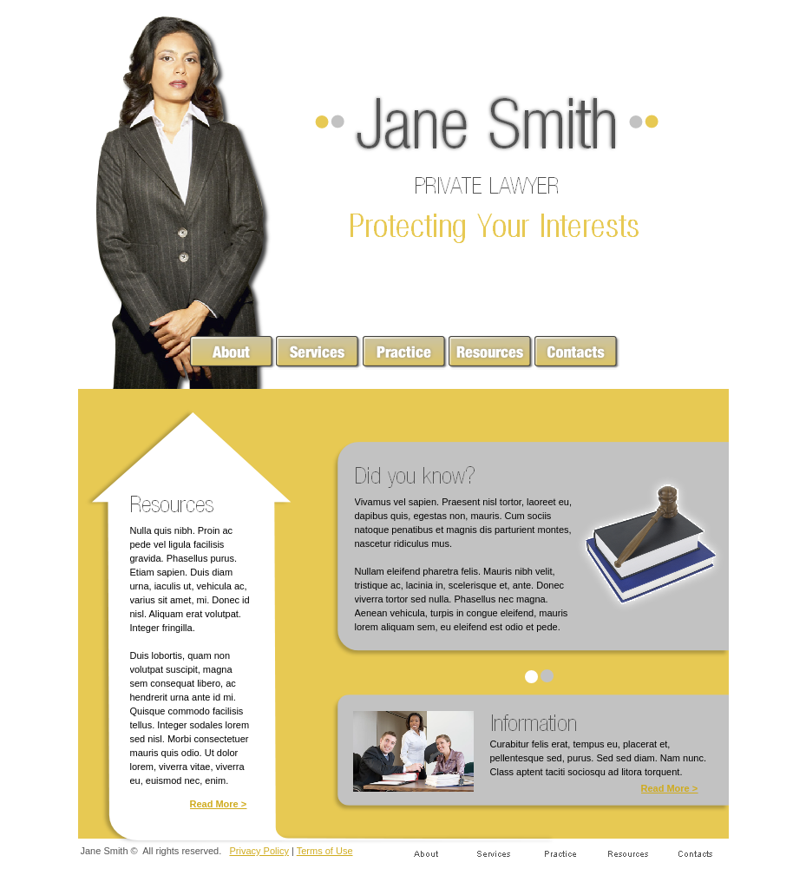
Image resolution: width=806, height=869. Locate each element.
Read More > (218, 804)
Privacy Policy (258, 851)
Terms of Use (325, 851)
